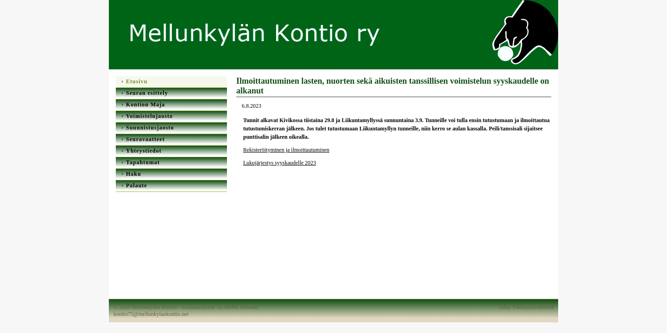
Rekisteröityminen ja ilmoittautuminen (286, 150)
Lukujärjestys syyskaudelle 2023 (279, 163)
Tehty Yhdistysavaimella (526, 307)
